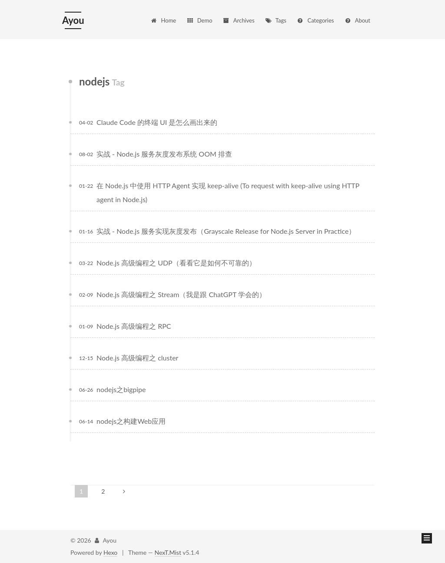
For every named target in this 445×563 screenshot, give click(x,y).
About (357, 20)
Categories (315, 20)
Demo (199, 20)
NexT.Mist (168, 552)
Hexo (110, 552)
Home (163, 20)
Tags (275, 20)
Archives (238, 20)
